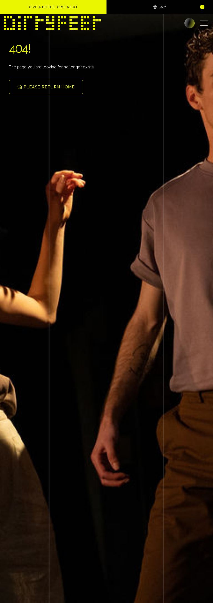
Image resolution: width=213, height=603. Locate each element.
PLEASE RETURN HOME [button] (46, 87)
